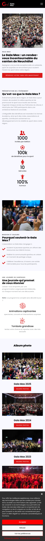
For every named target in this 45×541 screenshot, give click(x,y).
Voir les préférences (22, 533)
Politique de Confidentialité (30, 538)
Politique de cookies (11, 538)
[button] (42, 494)
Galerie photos (22, 389)
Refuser (22, 528)
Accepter (22, 522)
